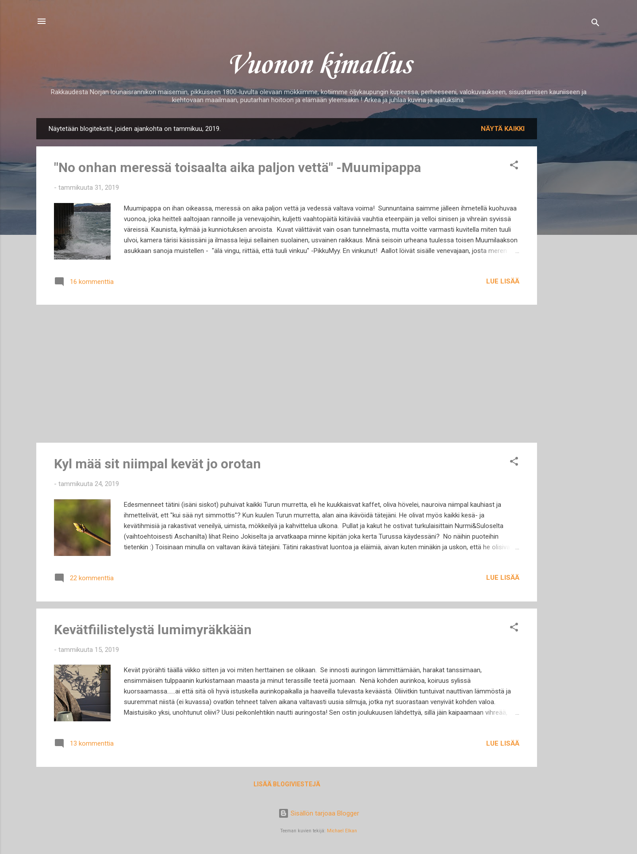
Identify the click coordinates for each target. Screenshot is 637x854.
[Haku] (595, 24)
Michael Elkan (342, 831)
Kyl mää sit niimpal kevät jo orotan (157, 463)
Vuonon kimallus (318, 65)
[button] (514, 166)
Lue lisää (502, 281)
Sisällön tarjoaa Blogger (318, 813)
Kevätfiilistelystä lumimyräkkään (153, 629)
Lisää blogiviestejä (286, 784)
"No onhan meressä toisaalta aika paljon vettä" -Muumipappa (237, 167)
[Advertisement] (572, 250)
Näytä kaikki (503, 129)
